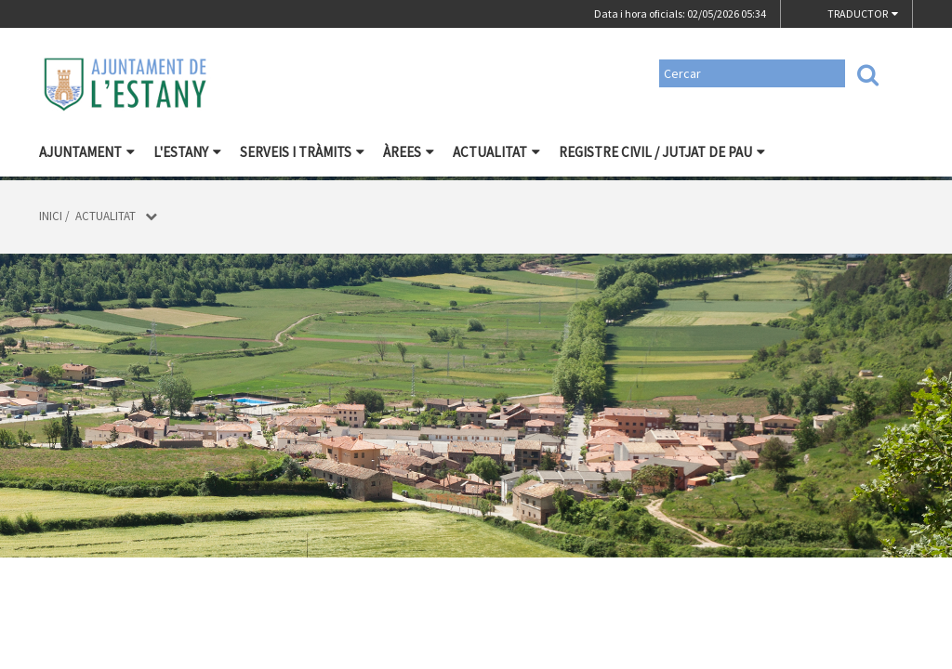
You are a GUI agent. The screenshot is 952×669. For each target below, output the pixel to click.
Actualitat (496, 152)
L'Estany (187, 152)
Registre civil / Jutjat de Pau (662, 152)
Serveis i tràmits (302, 152)
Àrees (408, 152)
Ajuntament (87, 152)
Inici (50, 216)
